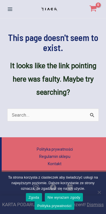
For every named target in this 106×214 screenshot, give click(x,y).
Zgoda (34, 197)
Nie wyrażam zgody (64, 197)
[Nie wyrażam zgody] (99, 192)
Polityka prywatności (55, 149)
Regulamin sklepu (54, 156)
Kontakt (54, 164)
